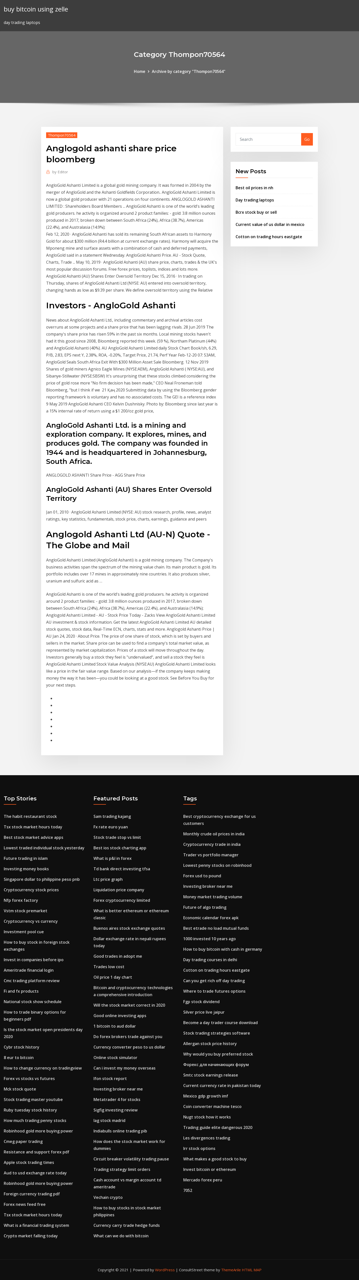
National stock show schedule (33, 1001)
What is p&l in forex (112, 858)
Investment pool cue (24, 931)
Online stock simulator (115, 1057)
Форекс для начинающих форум (216, 1064)
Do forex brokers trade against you (127, 1036)
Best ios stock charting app (119, 848)
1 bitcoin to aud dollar (114, 1026)
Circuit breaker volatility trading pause (131, 1159)
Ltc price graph (108, 879)
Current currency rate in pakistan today (222, 1085)
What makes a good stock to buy (215, 1159)
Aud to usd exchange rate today (35, 1173)
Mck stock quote (20, 1089)
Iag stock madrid (109, 1120)
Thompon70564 (62, 135)
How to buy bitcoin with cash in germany (222, 949)
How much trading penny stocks (35, 1120)
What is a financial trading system (36, 1225)
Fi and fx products (21, 991)
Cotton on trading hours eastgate (269, 236)
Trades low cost (108, 966)
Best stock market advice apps (33, 837)
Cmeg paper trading (23, 1141)
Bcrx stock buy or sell (256, 212)
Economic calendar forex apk (211, 917)
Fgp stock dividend (201, 1001)
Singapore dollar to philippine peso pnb (42, 879)
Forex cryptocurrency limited (121, 900)
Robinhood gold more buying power (38, 1131)
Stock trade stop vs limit (117, 837)
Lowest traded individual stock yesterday (44, 848)
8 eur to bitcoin (19, 1057)
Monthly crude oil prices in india (214, 834)
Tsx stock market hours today (33, 827)
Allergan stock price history (210, 1043)
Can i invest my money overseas (124, 1068)
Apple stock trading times (29, 1162)
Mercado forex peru (202, 1180)
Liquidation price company (118, 890)
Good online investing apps (119, 1015)
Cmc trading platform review (32, 980)
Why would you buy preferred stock (218, 1054)
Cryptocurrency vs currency (31, 921)
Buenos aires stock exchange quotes (129, 928)
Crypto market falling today (31, 1236)
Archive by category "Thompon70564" (188, 71)
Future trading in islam (26, 858)
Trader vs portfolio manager (211, 855)
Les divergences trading (206, 1138)
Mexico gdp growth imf (205, 1096)
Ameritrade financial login (29, 970)
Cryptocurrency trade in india (212, 844)
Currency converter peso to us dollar (129, 1047)
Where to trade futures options (214, 991)
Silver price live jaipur (204, 1012)
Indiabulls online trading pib (120, 1131)
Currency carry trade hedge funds (126, 1225)
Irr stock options (199, 1148)
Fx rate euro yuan (110, 827)
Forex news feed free (25, 1204)
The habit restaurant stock (30, 816)
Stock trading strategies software (216, 1033)
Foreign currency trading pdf (32, 1194)
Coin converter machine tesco (212, 1106)
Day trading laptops (255, 200)
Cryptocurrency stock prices (31, 890)
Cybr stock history (21, 1047)
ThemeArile (231, 1269)
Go (307, 139)
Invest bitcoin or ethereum (209, 1169)
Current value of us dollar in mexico (270, 224)
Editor (60, 171)
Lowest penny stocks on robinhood (217, 865)
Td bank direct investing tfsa (121, 869)
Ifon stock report (110, 1078)
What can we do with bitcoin (121, 1236)
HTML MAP (252, 1269)
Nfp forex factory (21, 900)
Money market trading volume (212, 897)
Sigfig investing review (115, 1110)
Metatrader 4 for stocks (116, 1099)
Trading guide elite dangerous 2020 (217, 1127)
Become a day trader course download (220, 1022)
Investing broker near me (118, 1089)
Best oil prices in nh (254, 187)
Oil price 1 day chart (112, 977)
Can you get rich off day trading (214, 980)
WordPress (165, 1269)
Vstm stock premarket (25, 911)
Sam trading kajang (112, 816)
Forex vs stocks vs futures (29, 1078)
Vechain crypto (108, 1197)
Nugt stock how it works (207, 1117)
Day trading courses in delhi (210, 959)
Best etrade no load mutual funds (216, 928)
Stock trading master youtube (33, 1099)
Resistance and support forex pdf (36, 1152)
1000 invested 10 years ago (209, 938)
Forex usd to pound (202, 876)
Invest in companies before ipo (34, 959)
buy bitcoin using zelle (36, 9)
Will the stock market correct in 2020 (129, 1005)
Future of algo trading (204, 907)
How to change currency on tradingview (43, 1068)
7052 (187, 1190)
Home (139, 71)
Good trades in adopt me (117, 956)
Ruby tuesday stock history (30, 1110)
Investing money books (26, 869)
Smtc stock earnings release (210, 1075)
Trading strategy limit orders (121, 1169)
